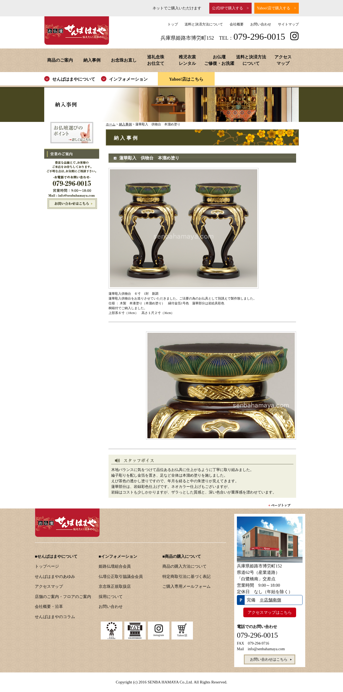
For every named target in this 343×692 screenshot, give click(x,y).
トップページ (47, 566)
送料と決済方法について (204, 24)
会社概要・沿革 (49, 606)
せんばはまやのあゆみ (55, 576)
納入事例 (91, 60)
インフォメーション (128, 79)
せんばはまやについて (73, 79)
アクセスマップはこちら (270, 612)
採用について (111, 596)
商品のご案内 (60, 60)
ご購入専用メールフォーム (186, 586)
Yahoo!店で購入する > (276, 8)
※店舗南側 (270, 600)
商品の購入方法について (184, 566)
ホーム (110, 124)
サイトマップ (288, 24)
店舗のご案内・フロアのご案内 (63, 596)
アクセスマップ (49, 586)
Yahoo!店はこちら (186, 79)
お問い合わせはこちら (71, 203)
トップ (172, 24)
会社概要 (237, 24)
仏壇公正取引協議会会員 (121, 576)
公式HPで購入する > (230, 8)
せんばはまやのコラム (55, 617)
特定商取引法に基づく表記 (186, 576)
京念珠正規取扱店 (115, 586)
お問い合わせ (260, 24)
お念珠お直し (124, 60)
